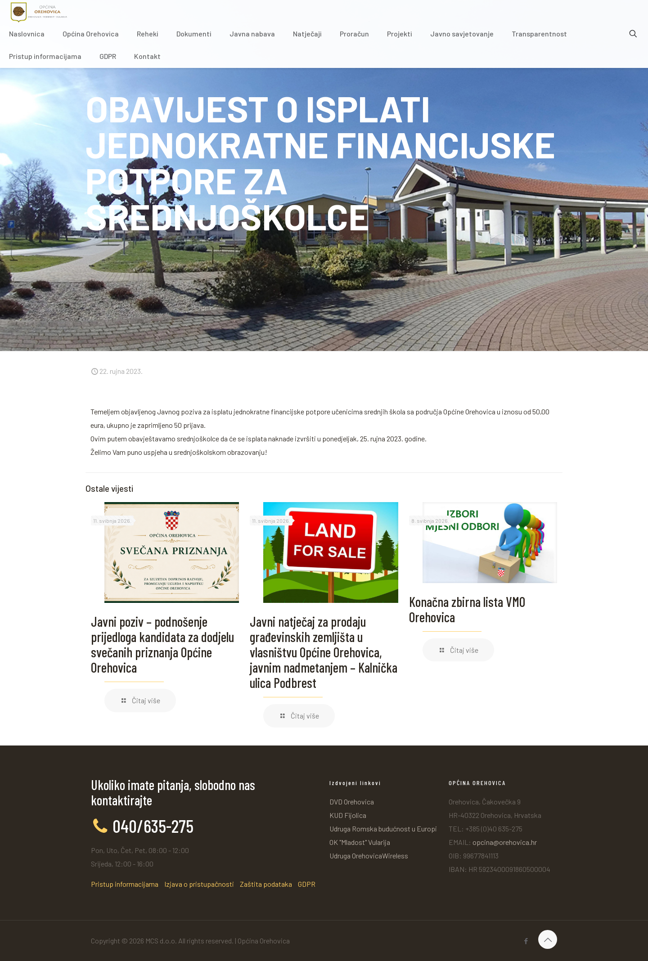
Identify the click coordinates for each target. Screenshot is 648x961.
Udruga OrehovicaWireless (368, 855)
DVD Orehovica (351, 801)
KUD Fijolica (347, 815)
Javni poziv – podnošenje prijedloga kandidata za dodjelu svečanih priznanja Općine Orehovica (162, 644)
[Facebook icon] (525, 941)
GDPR (306, 884)
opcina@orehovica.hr (504, 842)
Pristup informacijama (124, 884)
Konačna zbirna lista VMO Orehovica (467, 609)
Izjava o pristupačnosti (199, 884)
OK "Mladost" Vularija (359, 842)
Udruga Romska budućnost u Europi (383, 828)
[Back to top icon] (547, 939)
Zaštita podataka (266, 884)
